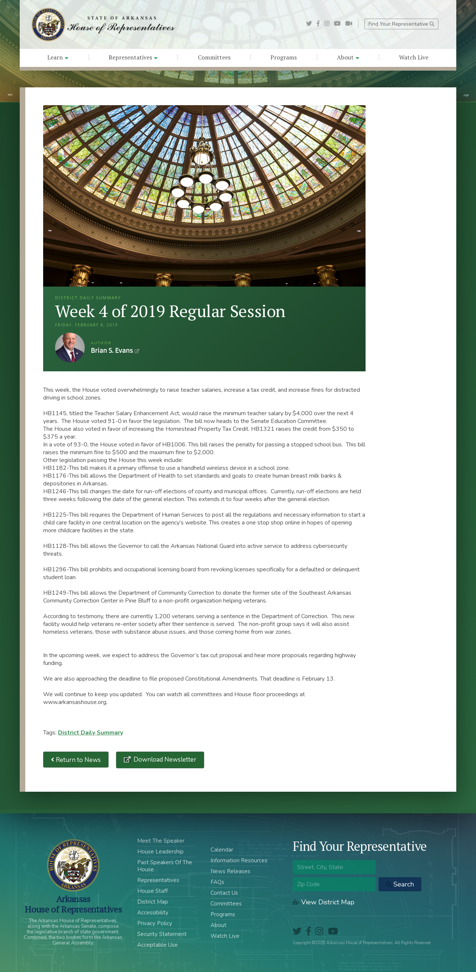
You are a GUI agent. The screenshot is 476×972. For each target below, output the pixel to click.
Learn (57, 57)
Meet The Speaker (160, 841)
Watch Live (413, 57)
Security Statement (162, 934)
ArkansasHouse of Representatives (73, 904)
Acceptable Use (157, 945)
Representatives (133, 57)
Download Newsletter (164, 759)
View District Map (323, 902)
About (348, 57)
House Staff (152, 891)
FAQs (217, 882)
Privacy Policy (154, 923)
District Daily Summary (90, 733)
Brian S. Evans (70, 347)
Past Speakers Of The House (164, 866)
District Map (152, 901)
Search (400, 884)
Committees (214, 57)
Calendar (221, 849)
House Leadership (160, 851)
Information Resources (238, 860)
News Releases (230, 871)
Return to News (76, 759)
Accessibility (152, 912)
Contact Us (224, 893)
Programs (283, 57)
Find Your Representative (401, 24)
